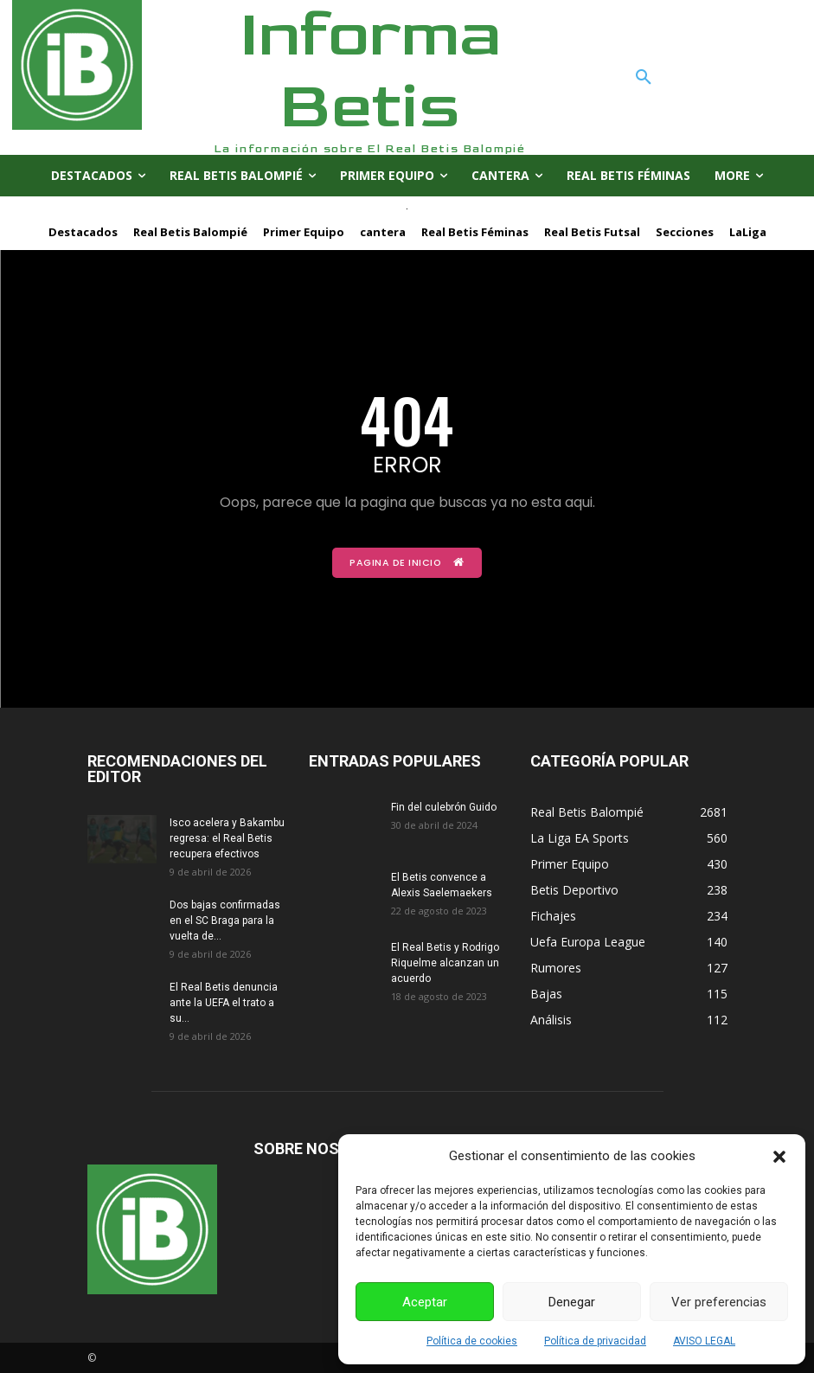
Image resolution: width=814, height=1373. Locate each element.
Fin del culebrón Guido (444, 806)
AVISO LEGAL (704, 1341)
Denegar (571, 1302)
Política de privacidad (595, 1341)
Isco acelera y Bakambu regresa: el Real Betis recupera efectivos (227, 837)
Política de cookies (471, 1341)
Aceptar (424, 1302)
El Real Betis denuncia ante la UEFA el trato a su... (224, 1001)
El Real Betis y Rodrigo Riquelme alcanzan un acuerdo (445, 962)
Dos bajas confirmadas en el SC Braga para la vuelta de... (225, 919)
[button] (779, 1156)
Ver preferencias (718, 1302)
